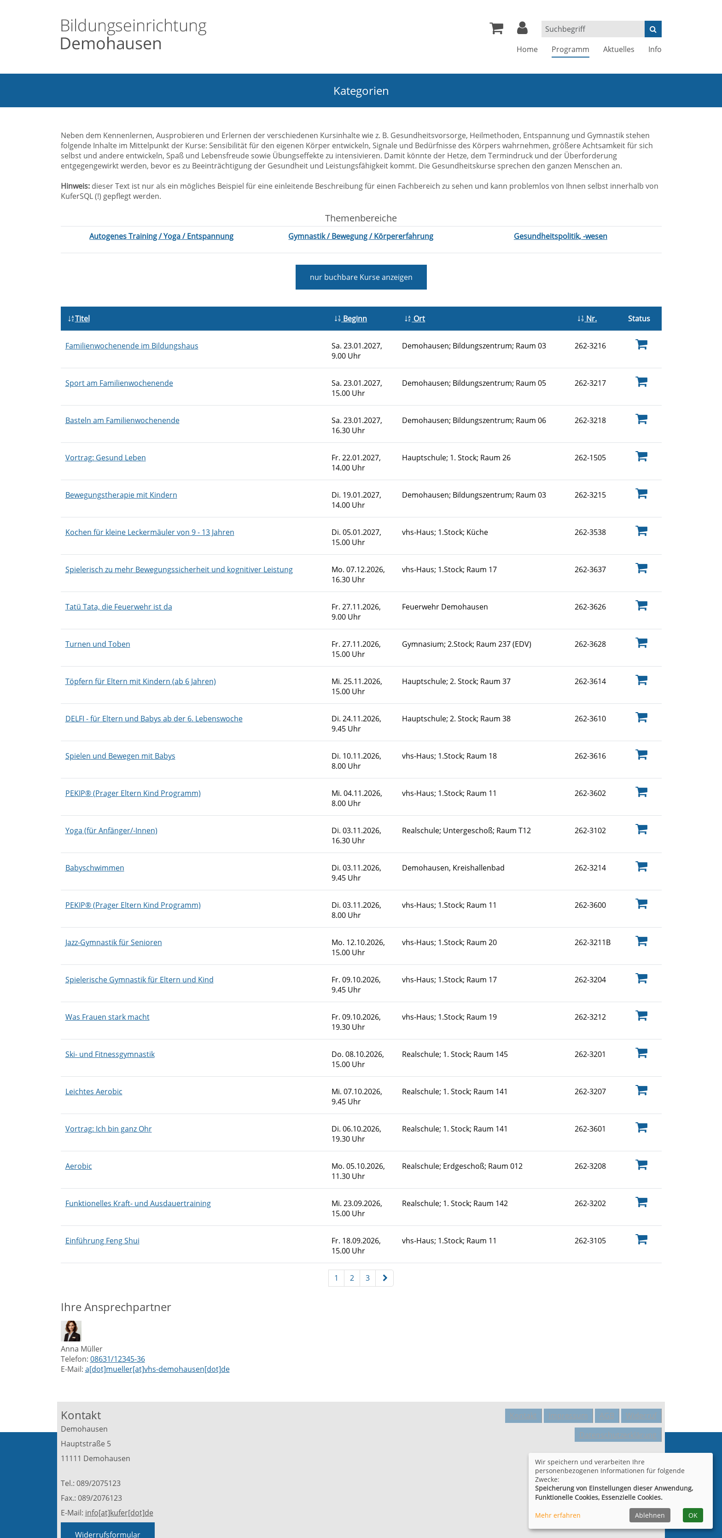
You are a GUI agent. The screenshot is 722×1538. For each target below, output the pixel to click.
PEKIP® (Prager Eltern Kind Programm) (133, 766)
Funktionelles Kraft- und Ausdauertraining (138, 1156)
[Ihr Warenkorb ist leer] (496, 30)
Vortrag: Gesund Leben (105, 447)
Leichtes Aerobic (93, 1050)
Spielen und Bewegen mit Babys (120, 730)
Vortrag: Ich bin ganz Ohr (108, 1085)
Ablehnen (650, 1515)
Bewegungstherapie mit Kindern (121, 482)
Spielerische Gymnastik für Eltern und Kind (139, 943)
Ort (414, 315)
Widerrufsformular (107, 1485)
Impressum (568, 1364)
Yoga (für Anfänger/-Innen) (111, 801)
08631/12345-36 (117, 1310)
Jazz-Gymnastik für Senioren (113, 908)
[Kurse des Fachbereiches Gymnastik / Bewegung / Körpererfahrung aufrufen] (360, 236)
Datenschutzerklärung (618, 1379)
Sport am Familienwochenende (119, 376)
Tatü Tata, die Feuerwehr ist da (118, 589)
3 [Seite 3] (368, 1229)
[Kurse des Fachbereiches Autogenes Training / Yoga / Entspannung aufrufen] (161, 236)
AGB (607, 1364)
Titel (79, 315)
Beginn (350, 315)
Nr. (587, 315)
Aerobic (78, 1120)
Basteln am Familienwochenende (122, 411)
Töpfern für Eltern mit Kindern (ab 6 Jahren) (140, 660)
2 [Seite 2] (352, 1229)
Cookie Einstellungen (625, 1398)
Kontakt (523, 1364)
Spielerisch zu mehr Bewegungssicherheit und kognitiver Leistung (179, 553)
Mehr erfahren (558, 1515)
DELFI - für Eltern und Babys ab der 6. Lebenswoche (154, 695)
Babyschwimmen (94, 837)
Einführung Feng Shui (102, 1191)
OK (693, 1515)
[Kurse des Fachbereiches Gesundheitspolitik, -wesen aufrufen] (560, 236)
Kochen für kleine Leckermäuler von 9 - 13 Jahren (149, 518)
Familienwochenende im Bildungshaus (131, 341)
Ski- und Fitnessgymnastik (110, 1014)
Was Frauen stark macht (107, 979)
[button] (522, 30)
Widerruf (641, 1364)
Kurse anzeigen (361, 277)
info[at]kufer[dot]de (119, 1463)
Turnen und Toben (97, 624)
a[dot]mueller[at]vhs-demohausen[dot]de (157, 1320)
